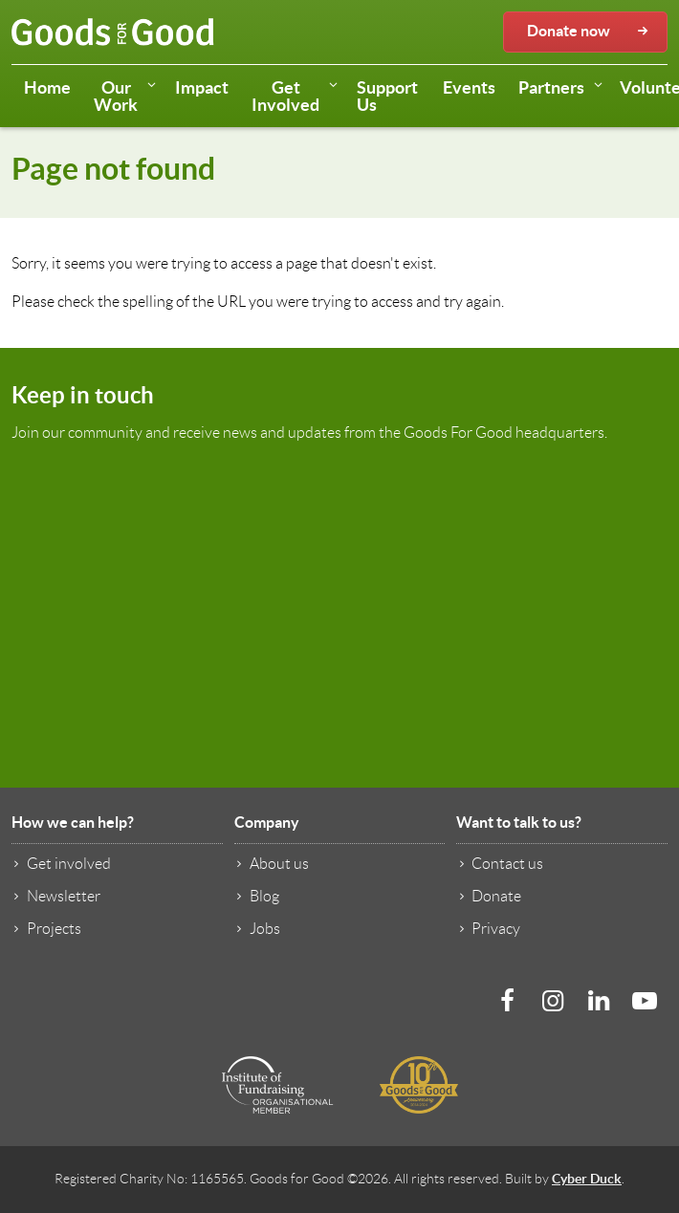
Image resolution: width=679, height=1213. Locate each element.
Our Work (128, 96)
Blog (256, 895)
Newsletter (55, 895)
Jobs (257, 928)
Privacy (488, 928)
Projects (46, 928)
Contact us (499, 863)
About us (271, 863)
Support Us (387, 96)
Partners (563, 88)
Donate (488, 895)
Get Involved (298, 96)
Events (469, 87)
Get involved (61, 863)
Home (47, 87)
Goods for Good (112, 32)
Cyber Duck (587, 1178)
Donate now (590, 31)
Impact (202, 87)
